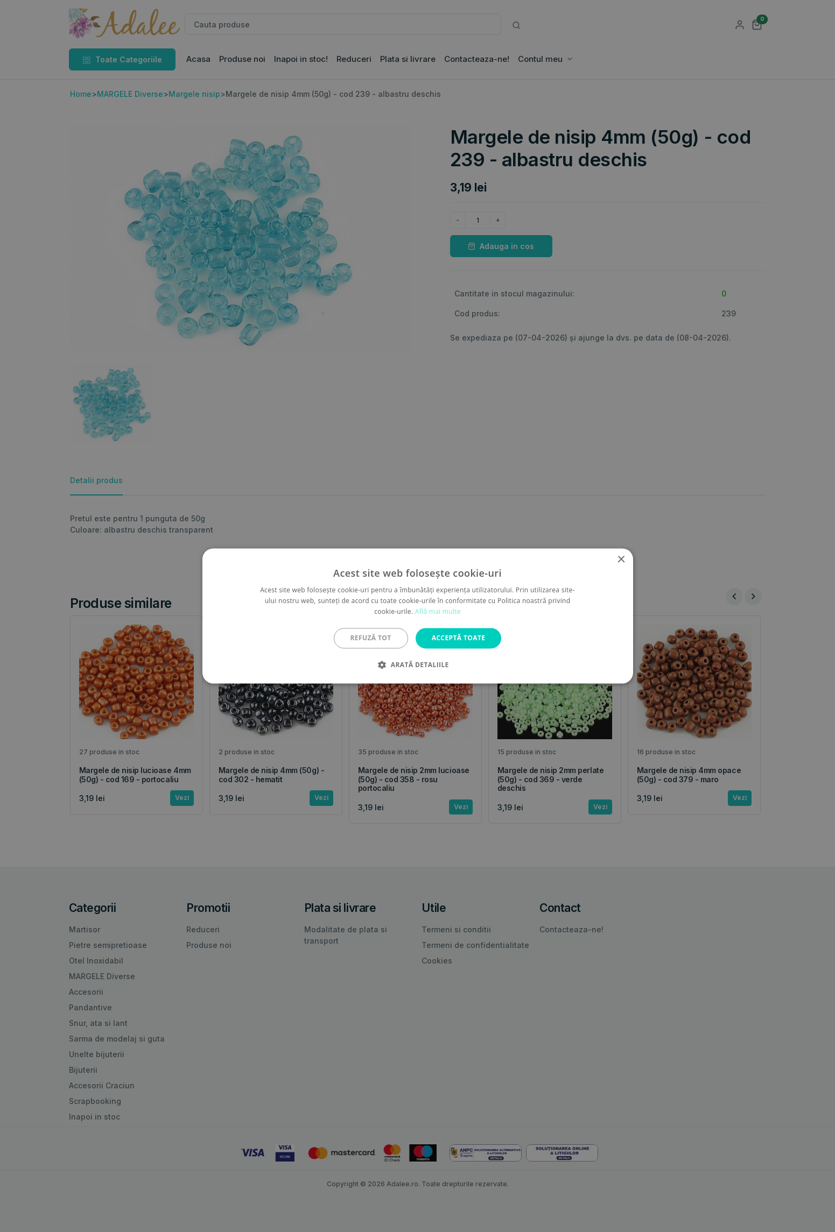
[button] (417, 665)
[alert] (417, 616)
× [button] (621, 560)
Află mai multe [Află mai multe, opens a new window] (438, 611)
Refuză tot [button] (370, 637)
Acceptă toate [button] (459, 637)
